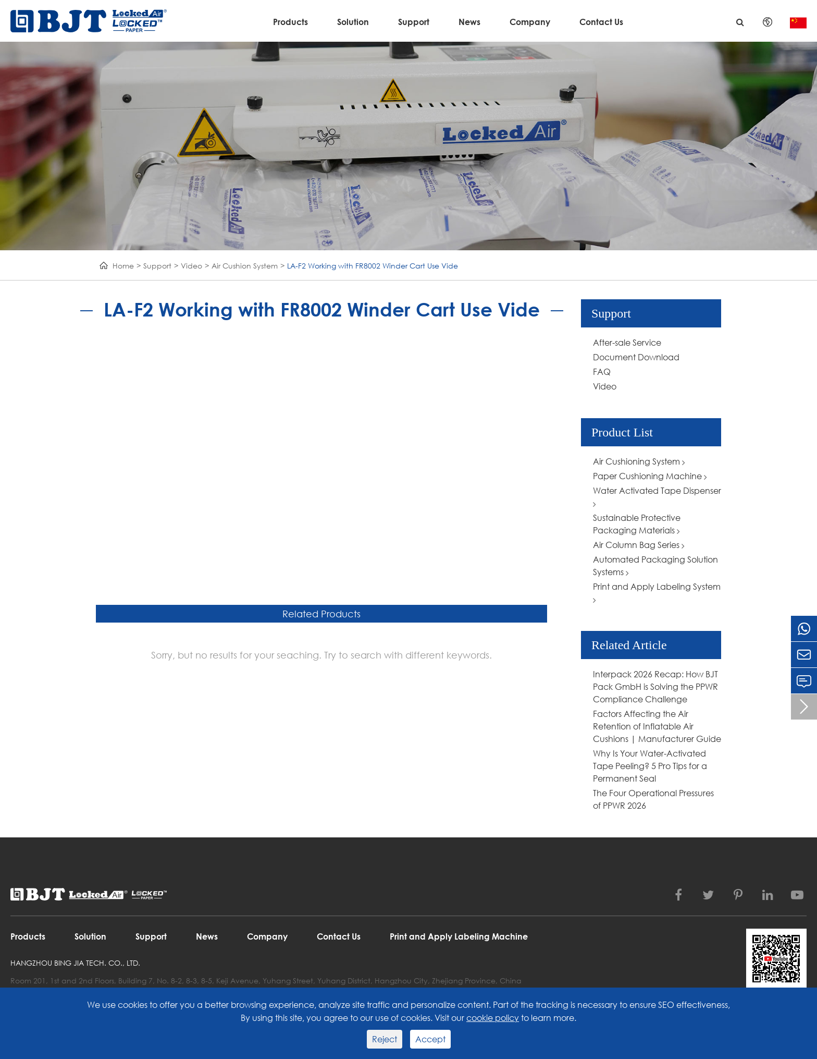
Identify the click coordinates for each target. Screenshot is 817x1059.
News (469, 22)
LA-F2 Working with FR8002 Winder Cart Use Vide (372, 266)
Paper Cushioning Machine (650, 475)
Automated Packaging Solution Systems (655, 565)
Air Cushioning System (639, 461)
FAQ (602, 371)
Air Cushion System (245, 266)
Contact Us (601, 22)
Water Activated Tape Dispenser (657, 496)
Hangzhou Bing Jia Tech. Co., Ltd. (75, 963)
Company (530, 22)
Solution (353, 22)
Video (191, 266)
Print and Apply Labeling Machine (459, 936)
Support (413, 22)
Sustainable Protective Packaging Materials (636, 523)
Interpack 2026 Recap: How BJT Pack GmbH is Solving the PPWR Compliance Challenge (655, 686)
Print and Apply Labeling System (657, 592)
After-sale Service (627, 342)
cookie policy (492, 1017)
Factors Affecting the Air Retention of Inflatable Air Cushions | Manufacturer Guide (657, 726)
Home (123, 266)
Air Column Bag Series (639, 544)
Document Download (636, 356)
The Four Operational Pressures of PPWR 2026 (653, 799)
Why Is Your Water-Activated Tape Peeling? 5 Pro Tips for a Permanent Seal (650, 766)
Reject (384, 1038)
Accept (430, 1038)
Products (290, 22)
